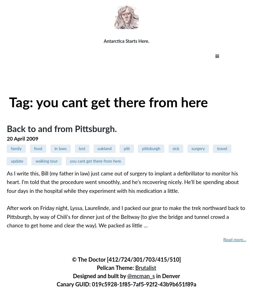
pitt (127, 148)
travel (222, 148)
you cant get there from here (95, 161)
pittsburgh (151, 148)
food (38, 148)
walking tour (46, 161)
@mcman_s (141, 276)
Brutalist (145, 267)
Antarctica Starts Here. (126, 41)
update (17, 161)
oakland (105, 148)
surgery (198, 148)
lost (82, 148)
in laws (60, 148)
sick (176, 148)
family (16, 148)
